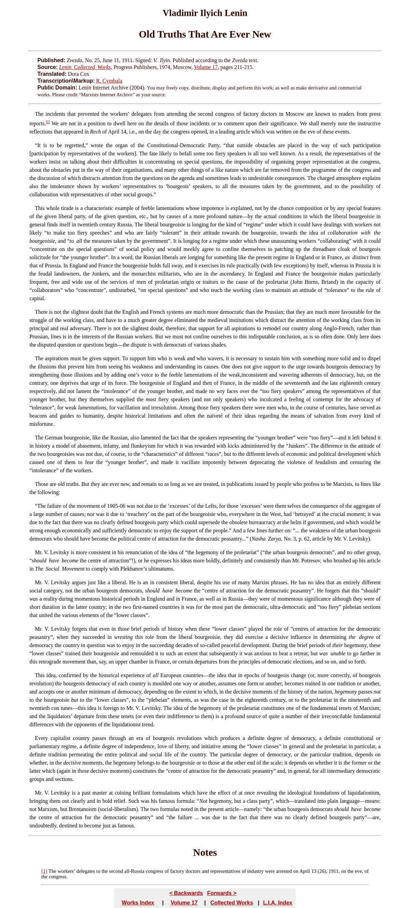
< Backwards (186, 893)
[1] (48, 122)
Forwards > (222, 893)
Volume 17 (205, 67)
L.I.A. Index (277, 903)
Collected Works (231, 903)
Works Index (138, 903)
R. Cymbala (109, 81)
